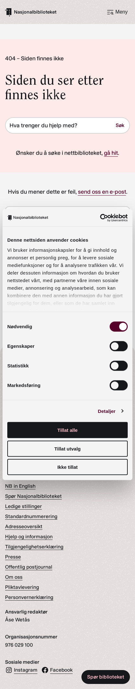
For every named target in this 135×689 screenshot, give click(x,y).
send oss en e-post (102, 191)
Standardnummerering (31, 516)
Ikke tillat (67, 467)
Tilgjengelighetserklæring (34, 547)
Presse (13, 557)
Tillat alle (67, 430)
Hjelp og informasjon (29, 537)
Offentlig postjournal (28, 567)
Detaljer (107, 411)
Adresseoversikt (23, 526)
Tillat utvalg (67, 448)
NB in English (20, 486)
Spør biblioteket (105, 677)
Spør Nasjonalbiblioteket (33, 496)
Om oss (13, 577)
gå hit (111, 152)
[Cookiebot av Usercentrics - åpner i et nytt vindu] (100, 218)
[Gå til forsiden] (30, 12)
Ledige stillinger (23, 506)
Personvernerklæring (29, 597)
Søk (120, 125)
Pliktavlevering (22, 587)
